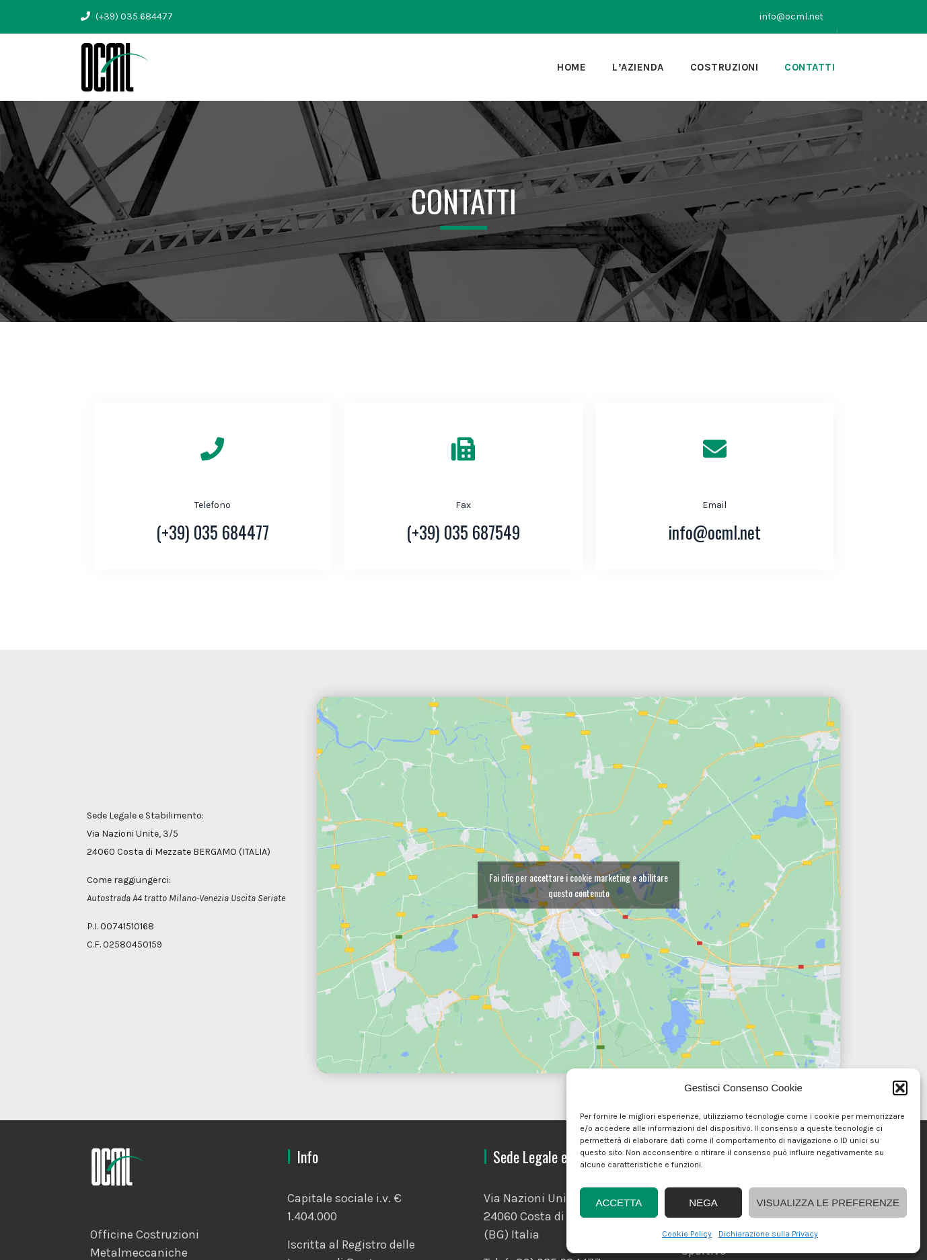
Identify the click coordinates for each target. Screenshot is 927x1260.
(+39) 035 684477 (133, 16)
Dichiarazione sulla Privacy (768, 1233)
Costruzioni (724, 67)
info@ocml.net (791, 16)
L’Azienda (638, 67)
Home (571, 67)
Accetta (618, 1202)
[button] (900, 1088)
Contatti (809, 67)
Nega (703, 1202)
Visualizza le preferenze (827, 1202)
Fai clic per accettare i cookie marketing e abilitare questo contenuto (578, 885)
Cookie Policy (687, 1233)
